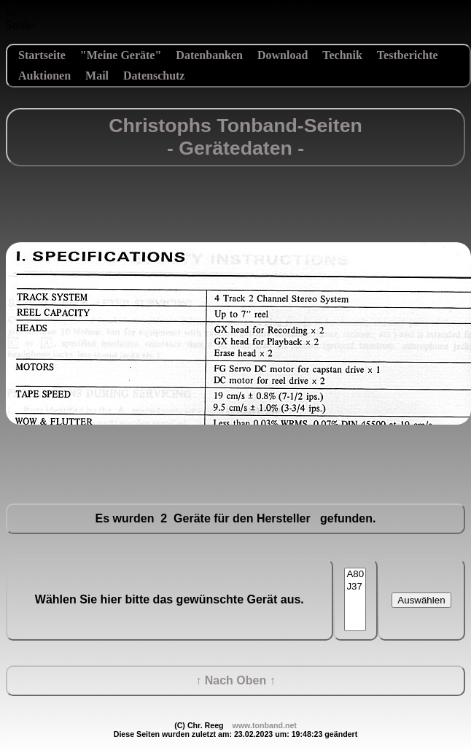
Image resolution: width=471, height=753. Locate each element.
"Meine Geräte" (121, 55)
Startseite (42, 55)
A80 (355, 574)
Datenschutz (153, 75)
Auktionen (44, 75)
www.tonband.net (264, 725)
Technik (342, 55)
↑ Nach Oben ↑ (235, 680)
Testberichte (407, 55)
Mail (97, 75)
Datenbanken (209, 55)
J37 (355, 587)
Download (282, 55)
